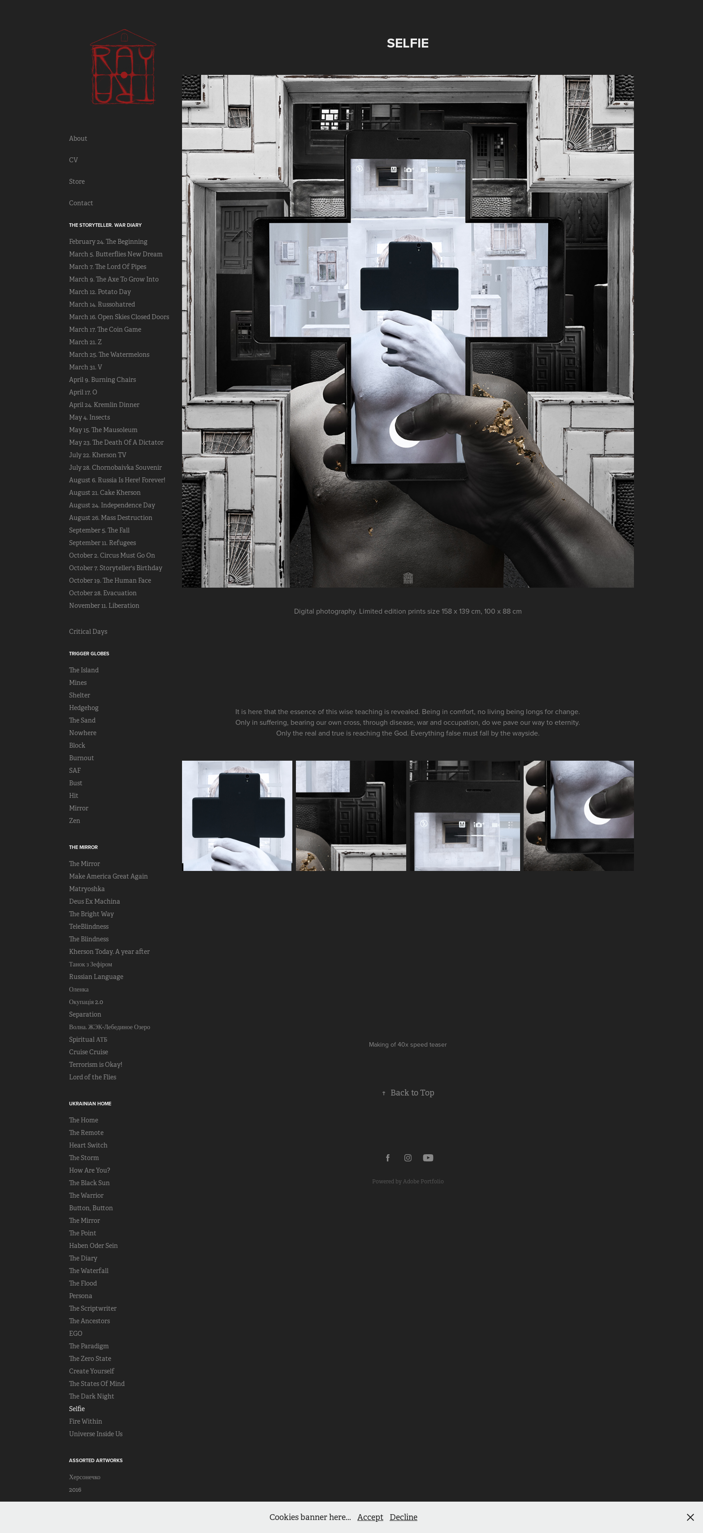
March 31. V (85, 367)
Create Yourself (91, 1371)
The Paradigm (89, 1346)
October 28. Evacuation (103, 593)
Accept (370, 1517)
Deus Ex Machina (94, 901)
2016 (75, 1489)
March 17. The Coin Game (105, 329)
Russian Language (96, 977)
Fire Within (85, 1421)
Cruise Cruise (88, 1052)
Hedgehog (84, 708)
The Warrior (86, 1195)
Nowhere (82, 733)
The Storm (84, 1158)
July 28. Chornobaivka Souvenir (115, 467)
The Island (84, 670)
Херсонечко (84, 1477)
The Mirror (83, 847)
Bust (75, 783)
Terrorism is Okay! (95, 1065)
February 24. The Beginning (108, 242)
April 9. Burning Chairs (102, 380)
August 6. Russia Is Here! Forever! (117, 480)
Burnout (81, 758)
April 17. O (83, 392)
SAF (75, 770)
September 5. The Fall (99, 530)
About (78, 138)
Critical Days (88, 632)
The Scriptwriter (93, 1308)
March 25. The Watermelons (109, 355)
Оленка (79, 989)
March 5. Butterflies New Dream (116, 254)
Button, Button (91, 1208)
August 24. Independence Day (112, 505)
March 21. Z (85, 342)
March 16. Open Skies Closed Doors (119, 317)
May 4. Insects (89, 417)
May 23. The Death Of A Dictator (116, 442)
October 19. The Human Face (110, 580)
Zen (74, 821)
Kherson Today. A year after (109, 952)
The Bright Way (91, 914)
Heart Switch (88, 1145)
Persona (80, 1296)
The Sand (82, 720)
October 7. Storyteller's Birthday (115, 568)
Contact (81, 203)
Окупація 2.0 (86, 1002)
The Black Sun (89, 1183)
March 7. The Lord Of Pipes (107, 267)
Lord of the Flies (92, 1077)
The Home (83, 1120)
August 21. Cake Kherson (105, 493)
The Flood (83, 1283)
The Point (82, 1233)
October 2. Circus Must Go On (112, 555)
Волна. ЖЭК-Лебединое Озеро (109, 1027)
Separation (85, 1014)
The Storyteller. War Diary (105, 225)
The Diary (83, 1258)
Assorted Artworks (96, 1460)
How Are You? (89, 1170)
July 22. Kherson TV (97, 455)
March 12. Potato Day (100, 292)
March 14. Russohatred (102, 304)
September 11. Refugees (102, 543)
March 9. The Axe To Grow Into (114, 279)
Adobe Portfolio (423, 1181)
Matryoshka (87, 889)
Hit (73, 796)
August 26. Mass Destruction (110, 518)
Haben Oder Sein (93, 1246)
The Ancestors (89, 1321)
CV (73, 160)
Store (77, 182)
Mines (78, 683)
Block (77, 745)
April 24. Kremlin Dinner (104, 405)
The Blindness (88, 939)
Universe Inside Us (95, 1434)
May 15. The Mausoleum (103, 430)
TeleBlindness (88, 926)
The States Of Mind (97, 1384)
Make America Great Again (108, 876)
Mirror (78, 808)
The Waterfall (88, 1271)
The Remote (86, 1133)
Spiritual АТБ (88, 1039)
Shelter (79, 695)
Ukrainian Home (90, 1103)
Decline (403, 1517)
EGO (75, 1333)
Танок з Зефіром (90, 964)
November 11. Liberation (104, 606)
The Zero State (90, 1359)
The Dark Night (91, 1396)
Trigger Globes (89, 653)
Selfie (77, 1409)
